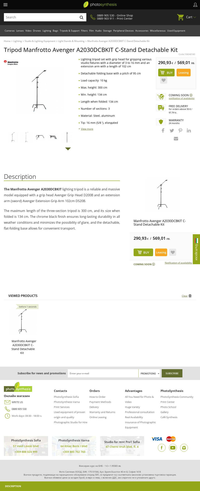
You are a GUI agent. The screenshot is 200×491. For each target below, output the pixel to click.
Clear (185, 295)
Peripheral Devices (123, 30)
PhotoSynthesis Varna (67, 402)
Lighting (47, 30)
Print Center (168, 402)
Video (28, 30)
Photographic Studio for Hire (70, 422)
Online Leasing (97, 417)
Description (13, 486)
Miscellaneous (158, 30)
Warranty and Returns (102, 412)
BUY (146, 252)
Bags (55, 30)
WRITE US (13, 402)
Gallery (165, 412)
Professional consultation (139, 412)
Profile (195, 4)
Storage (107, 30)
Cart (189, 17)
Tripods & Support (69, 30)
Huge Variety (132, 407)
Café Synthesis (169, 417)
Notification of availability (182, 98)
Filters (84, 30)
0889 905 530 (15, 409)
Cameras (10, 30)
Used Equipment (176, 30)
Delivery (94, 407)
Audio (98, 30)
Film (91, 30)
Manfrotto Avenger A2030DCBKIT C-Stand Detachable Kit (160, 222)
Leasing (184, 72)
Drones (37, 30)
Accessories (141, 30)
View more (87, 129)
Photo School (168, 407)
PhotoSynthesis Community (177, 397)
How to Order (97, 397)
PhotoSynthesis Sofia (66, 397)
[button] (163, 132)
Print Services (62, 407)
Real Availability (134, 417)
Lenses (20, 30)
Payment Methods (100, 402)
